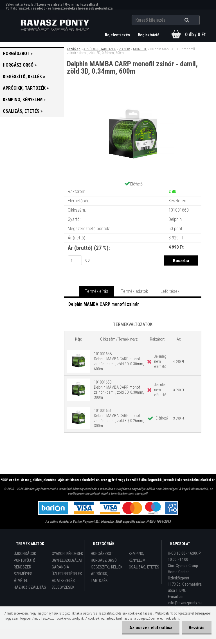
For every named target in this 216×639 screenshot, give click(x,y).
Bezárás (196, 627)
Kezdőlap (73, 49)
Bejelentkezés (118, 35)
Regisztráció (148, 35)
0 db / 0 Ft (195, 34)
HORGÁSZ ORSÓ (104, 560)
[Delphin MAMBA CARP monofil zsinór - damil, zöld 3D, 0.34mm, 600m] (133, 98)
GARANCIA (60, 567)
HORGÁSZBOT (102, 553)
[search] (194, 20)
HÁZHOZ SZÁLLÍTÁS (30, 587)
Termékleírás (96, 291)
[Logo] (55, 26)
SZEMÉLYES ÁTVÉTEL (23, 577)
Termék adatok (134, 291)
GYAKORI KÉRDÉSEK (67, 553)
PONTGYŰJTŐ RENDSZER (24, 563)
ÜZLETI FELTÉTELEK (67, 574)
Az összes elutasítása (150, 627)
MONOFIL (140, 49)
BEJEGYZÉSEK (63, 587)
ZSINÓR (124, 49)
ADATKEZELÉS (63, 580)
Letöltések (170, 291)
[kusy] (75, 260)
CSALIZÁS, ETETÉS (144, 567)
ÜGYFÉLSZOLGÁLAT (67, 560)
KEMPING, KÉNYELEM (137, 557)
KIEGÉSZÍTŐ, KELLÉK (106, 567)
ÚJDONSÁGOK (25, 553)
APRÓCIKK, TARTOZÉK (100, 49)
